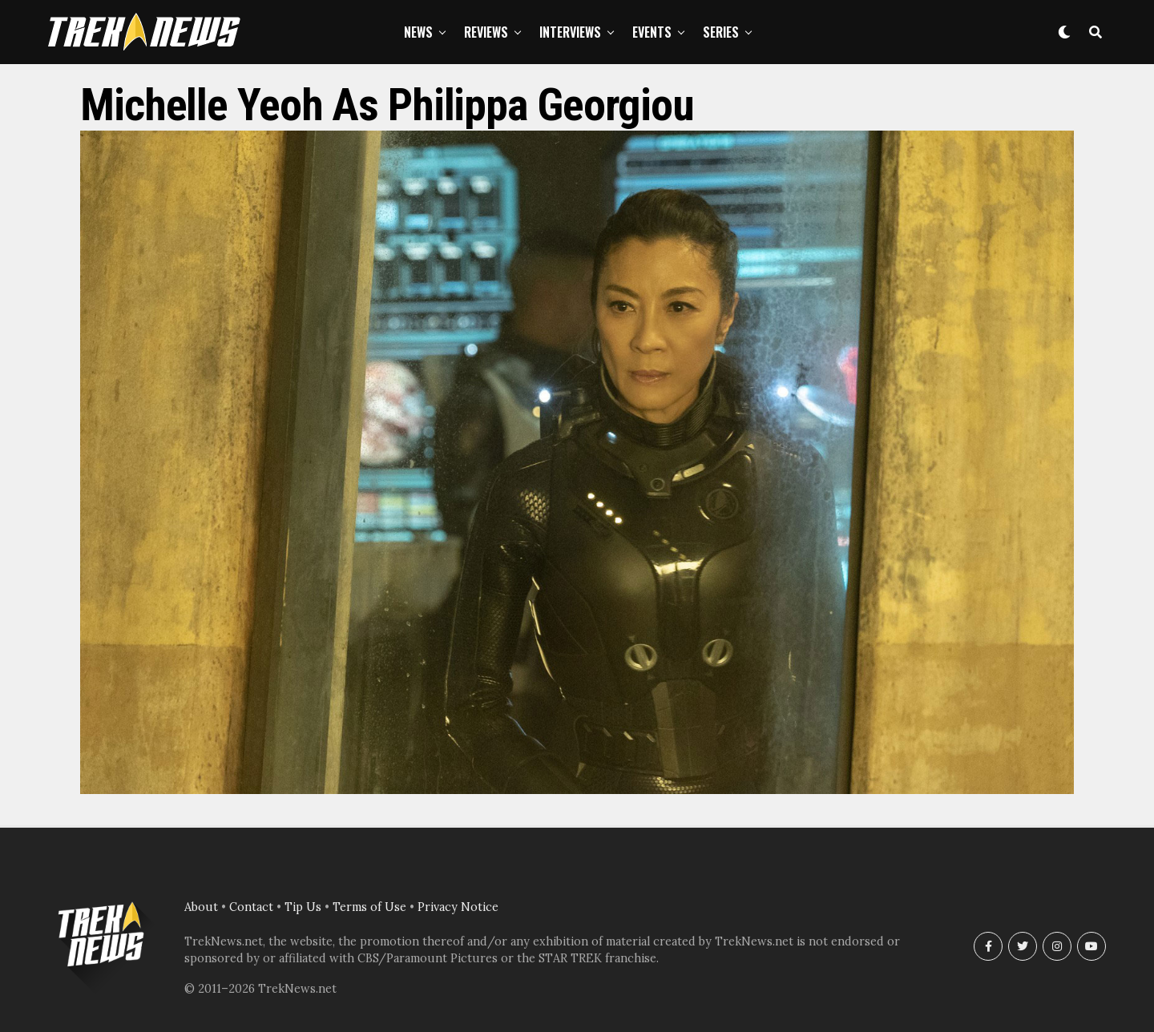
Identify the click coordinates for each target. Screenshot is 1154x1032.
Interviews (570, 32)
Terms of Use (369, 907)
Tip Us (302, 907)
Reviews (486, 32)
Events (652, 32)
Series (721, 32)
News (418, 32)
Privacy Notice (458, 907)
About (201, 907)
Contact (251, 907)
